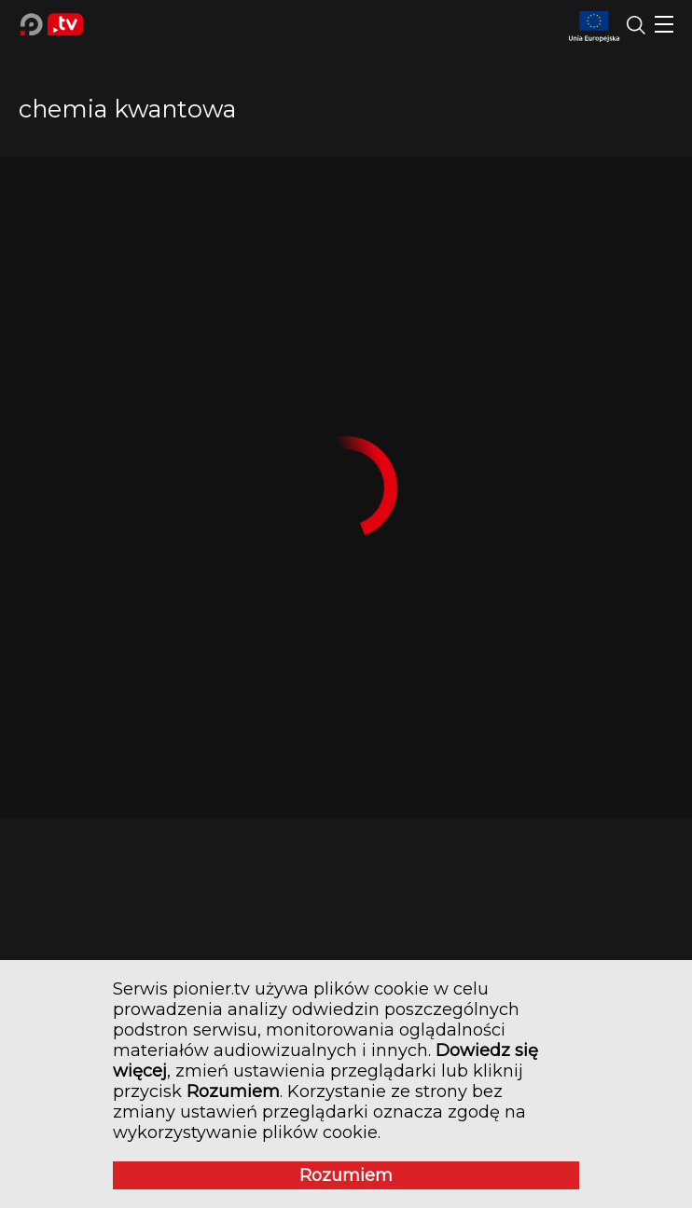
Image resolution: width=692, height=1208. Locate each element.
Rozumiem (346, 1175)
